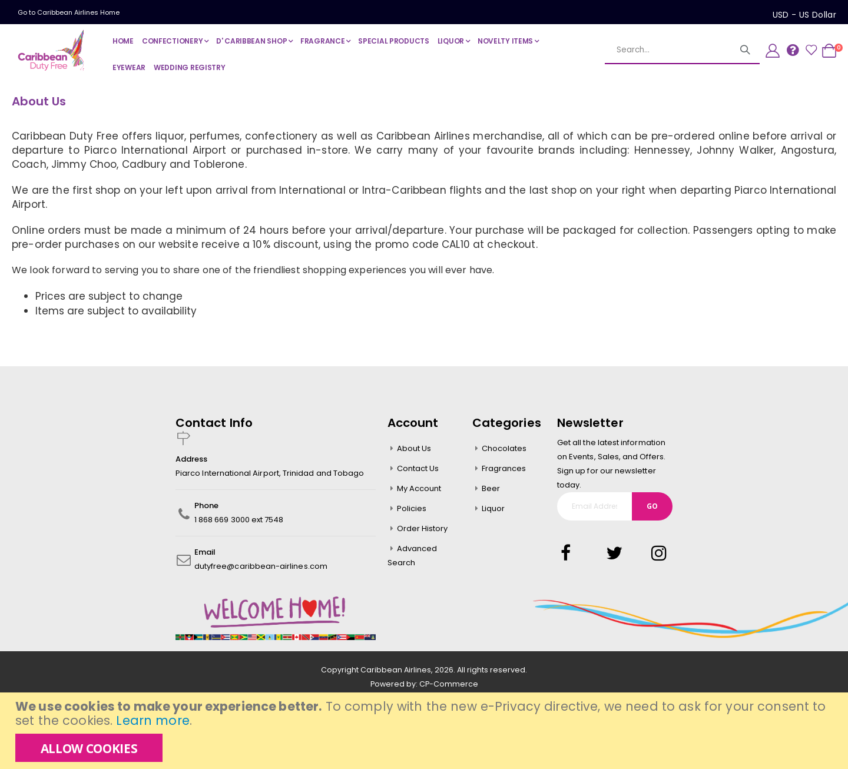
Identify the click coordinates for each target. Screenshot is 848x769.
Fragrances (504, 470)
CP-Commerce (448, 686)
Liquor (493, 510)
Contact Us (418, 470)
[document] (425, 731)
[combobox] (682, 50)
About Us (414, 450)
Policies (412, 510)
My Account (419, 490)
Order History (422, 530)
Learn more (152, 720)
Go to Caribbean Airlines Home (69, 12)
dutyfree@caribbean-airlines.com (260, 568)
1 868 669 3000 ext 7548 (239, 521)
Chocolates (504, 450)
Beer (491, 490)
